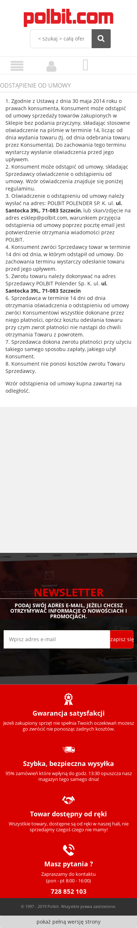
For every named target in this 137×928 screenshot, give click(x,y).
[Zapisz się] (121, 639)
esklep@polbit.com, (44, 217)
